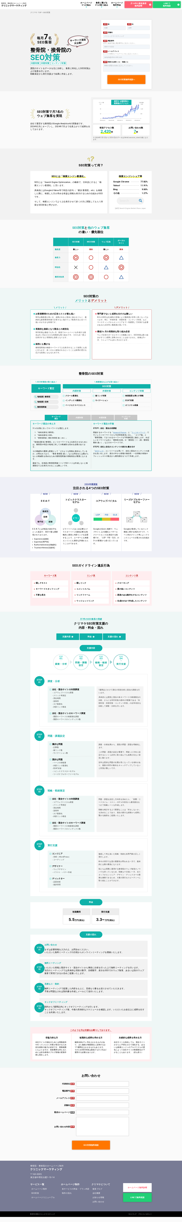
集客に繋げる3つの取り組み (101, 4)
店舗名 (110, 32)
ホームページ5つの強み (86, 4)
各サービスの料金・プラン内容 (75, 1189)
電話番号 (111, 41)
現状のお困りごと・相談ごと (118, 62)
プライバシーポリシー (145, 1214)
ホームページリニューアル (43, 1197)
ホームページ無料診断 (137, 1187)
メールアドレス (113, 51)
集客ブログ (97, 1189)
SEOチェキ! (99, 451)
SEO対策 (35, 1193)
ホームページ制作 (39, 1189)
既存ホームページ (62, 1112)
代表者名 (66, 1084)
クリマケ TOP (36, 12)
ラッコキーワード (138, 432)
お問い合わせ (98, 1202)
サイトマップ (132, 1214)
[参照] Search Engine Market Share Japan (130, 208)
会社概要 (96, 1193)
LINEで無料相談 (167, 4)
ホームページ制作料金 (117, 4)
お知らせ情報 (98, 1197)
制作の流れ (67, 1193)
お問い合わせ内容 (62, 1127)
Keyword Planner (119, 432)
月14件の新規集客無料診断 (138, 4)
